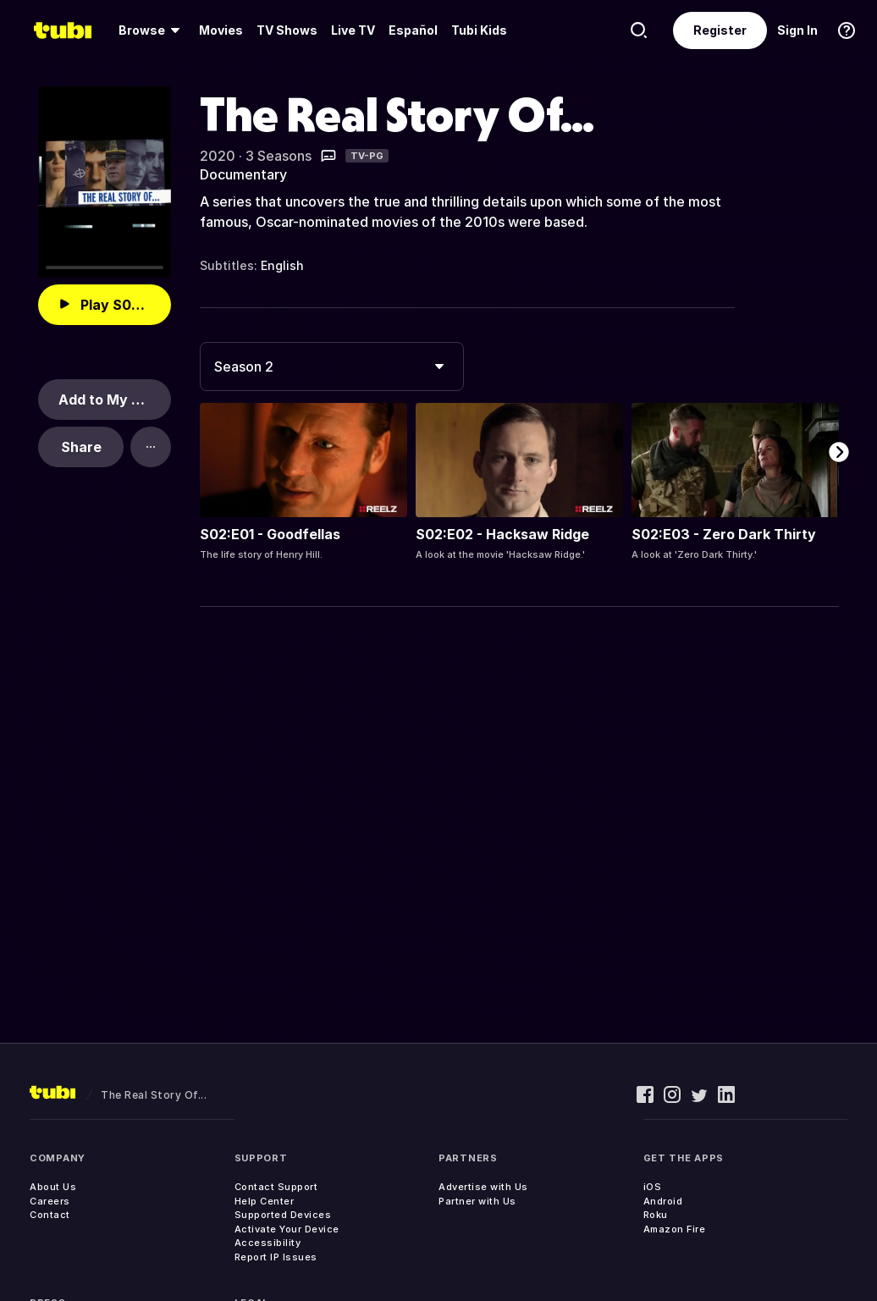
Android (663, 1201)
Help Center (264, 1201)
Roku (655, 1215)
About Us (53, 1187)
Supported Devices (283, 1215)
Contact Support (276, 1187)
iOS (652, 1187)
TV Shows (286, 30)
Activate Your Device (286, 1229)
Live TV (353, 30)
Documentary (243, 174)
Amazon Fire (674, 1229)
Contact (50, 1215)
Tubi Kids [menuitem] (479, 30)
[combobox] (332, 366)
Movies (221, 30)
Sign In (797, 30)
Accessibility (267, 1243)
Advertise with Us (483, 1187)
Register (720, 30)
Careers (50, 1201)
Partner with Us (477, 1201)
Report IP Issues (275, 1257)
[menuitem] (152, 30)
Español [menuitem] (413, 30)
